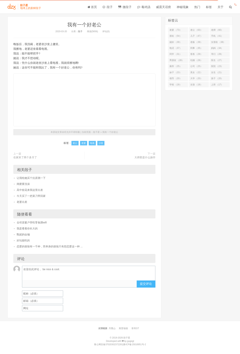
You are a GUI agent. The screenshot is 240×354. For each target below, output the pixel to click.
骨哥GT (135, 328)
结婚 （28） (196, 60)
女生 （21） (217, 72)
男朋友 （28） (177, 60)
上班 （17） (217, 84)
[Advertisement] (84, 100)
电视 (92, 143)
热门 (197, 7)
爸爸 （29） (196, 54)
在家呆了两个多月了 (25, 157)
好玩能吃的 (23, 240)
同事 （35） (196, 48)
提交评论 (146, 283)
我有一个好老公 (84, 25)
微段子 (124, 7)
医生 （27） (217, 60)
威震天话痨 (163, 7)
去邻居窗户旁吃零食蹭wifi (32, 222)
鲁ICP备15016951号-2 (134, 344)
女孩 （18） (196, 84)
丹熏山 (112, 328)
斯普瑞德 (123, 328)
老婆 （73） (176, 30)
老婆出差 (22, 201)
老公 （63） (196, 30)
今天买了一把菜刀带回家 (31, 195)
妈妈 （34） (217, 48)
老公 (75, 143)
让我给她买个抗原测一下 (31, 177)
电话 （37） (176, 48)
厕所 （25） (176, 66)
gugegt (130, 341)
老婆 (83, 143)
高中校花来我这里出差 (30, 189)
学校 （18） (176, 84)
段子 (108, 7)
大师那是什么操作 (144, 157)
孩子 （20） (217, 78)
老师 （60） (217, 30)
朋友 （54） (176, 36)
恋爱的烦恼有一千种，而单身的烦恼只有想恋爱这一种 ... (50, 246)
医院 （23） (217, 66)
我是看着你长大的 (27, 228)
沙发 (101, 143)
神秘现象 (183, 7)
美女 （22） (196, 72)
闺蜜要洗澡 (23, 183)
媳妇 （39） (176, 42)
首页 (92, 7)
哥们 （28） (217, 54)
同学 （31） (176, 54)
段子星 (96, 132)
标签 (209, 7)
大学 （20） (196, 78)
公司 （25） (196, 66)
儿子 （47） (196, 36)
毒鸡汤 (143, 7)
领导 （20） (176, 78)
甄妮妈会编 (23, 234)
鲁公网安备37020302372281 (108, 344)
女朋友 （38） (218, 42)
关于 (221, 7)
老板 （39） (196, 42)
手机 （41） (217, 36)
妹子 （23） (176, 72)
